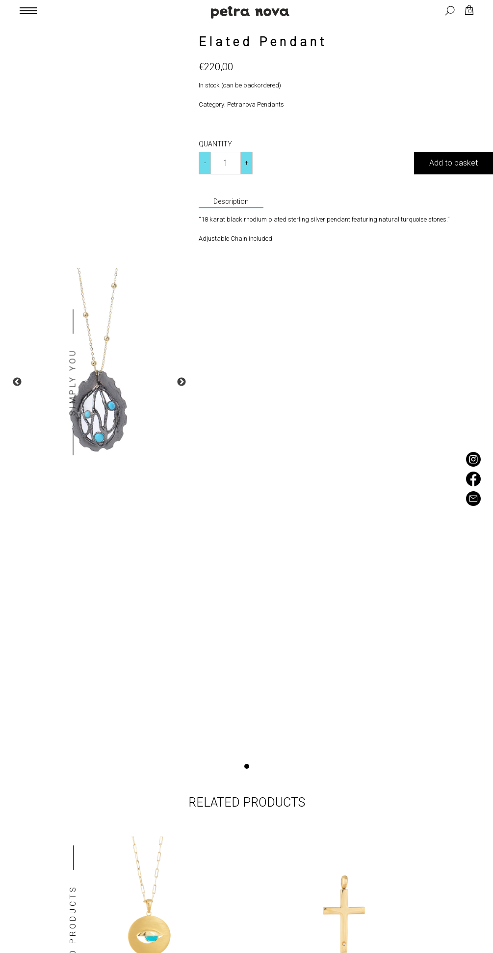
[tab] (231, 202)
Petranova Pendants (255, 104)
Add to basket (453, 163)
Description (231, 201)
